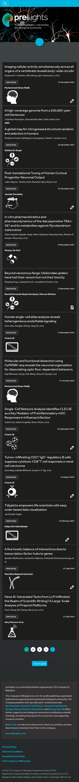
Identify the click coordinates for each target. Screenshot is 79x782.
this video (13, 724)
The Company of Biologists (16, 760)
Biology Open (55, 709)
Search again (39, 663)
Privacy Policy (9, 746)
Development (12, 705)
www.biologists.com (16, 733)
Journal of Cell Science (31, 705)
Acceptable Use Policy (13, 756)
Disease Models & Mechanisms (29, 709)
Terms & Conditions (12, 751)
